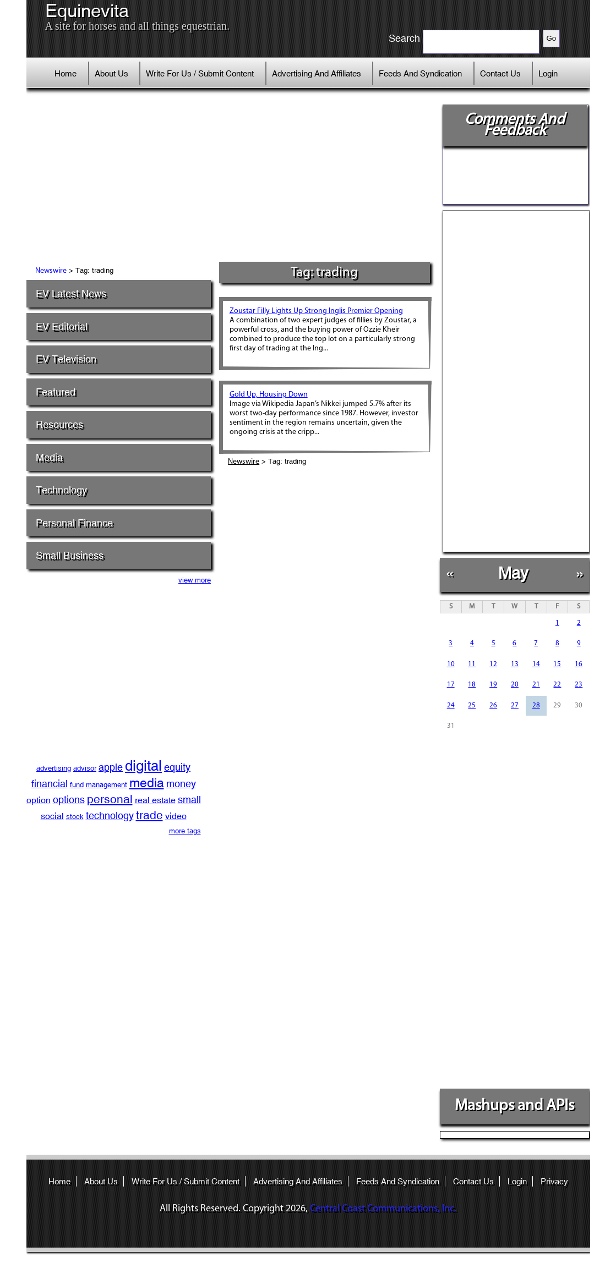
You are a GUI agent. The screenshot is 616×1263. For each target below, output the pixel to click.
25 (472, 705)
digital (143, 765)
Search (404, 38)
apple (111, 767)
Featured (55, 392)
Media (49, 457)
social (52, 816)
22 (557, 684)
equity (177, 767)
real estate (155, 800)
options (69, 799)
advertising (53, 768)
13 (515, 664)
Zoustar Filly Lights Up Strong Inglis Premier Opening (316, 311)
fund (77, 785)
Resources (59, 424)
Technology (61, 490)
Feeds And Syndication (420, 73)
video (176, 816)
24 (451, 705)
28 (536, 705)
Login (548, 73)
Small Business (69, 555)
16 (578, 664)
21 (536, 684)
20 (515, 684)
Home (65, 73)
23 (578, 684)
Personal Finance (74, 523)
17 (451, 684)
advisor (84, 768)
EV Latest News (71, 293)
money (181, 783)
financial (49, 783)
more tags (185, 831)
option (38, 800)
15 (557, 664)
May (513, 573)
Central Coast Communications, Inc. (383, 1209)
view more (194, 580)
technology (110, 815)
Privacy (554, 1181)
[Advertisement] (229, 179)
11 (472, 664)
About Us (111, 73)
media (146, 782)
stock (75, 816)
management (106, 785)
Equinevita (87, 11)
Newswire (51, 271)
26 (493, 705)
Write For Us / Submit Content (200, 73)
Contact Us (500, 73)
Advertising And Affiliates (316, 73)
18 (472, 684)
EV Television (66, 359)
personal (110, 799)
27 (515, 705)
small (189, 799)
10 (451, 664)
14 (536, 664)
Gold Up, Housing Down (269, 395)
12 (493, 664)
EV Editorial (62, 326)
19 (493, 684)
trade (149, 815)
